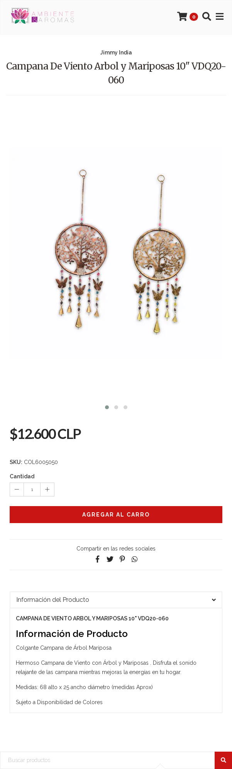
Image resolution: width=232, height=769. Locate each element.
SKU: (16, 462)
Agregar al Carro (116, 515)
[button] (107, 406)
